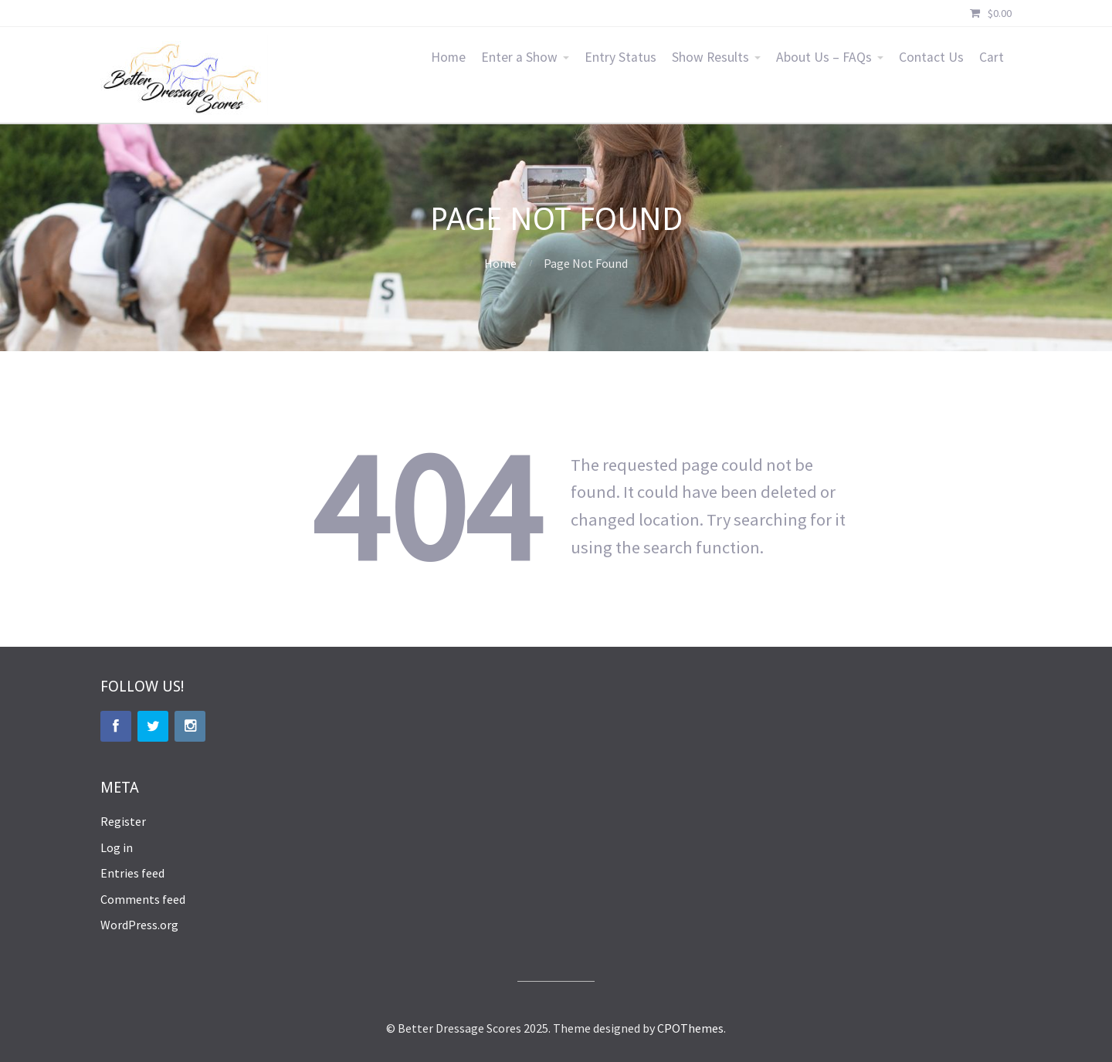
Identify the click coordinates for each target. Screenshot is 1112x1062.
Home (448, 57)
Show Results (710, 57)
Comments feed (142, 899)
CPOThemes (690, 1028)
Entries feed (132, 873)
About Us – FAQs (824, 57)
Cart (991, 57)
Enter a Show (519, 57)
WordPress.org (139, 924)
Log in (116, 847)
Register (123, 821)
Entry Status (620, 57)
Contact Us (931, 57)
